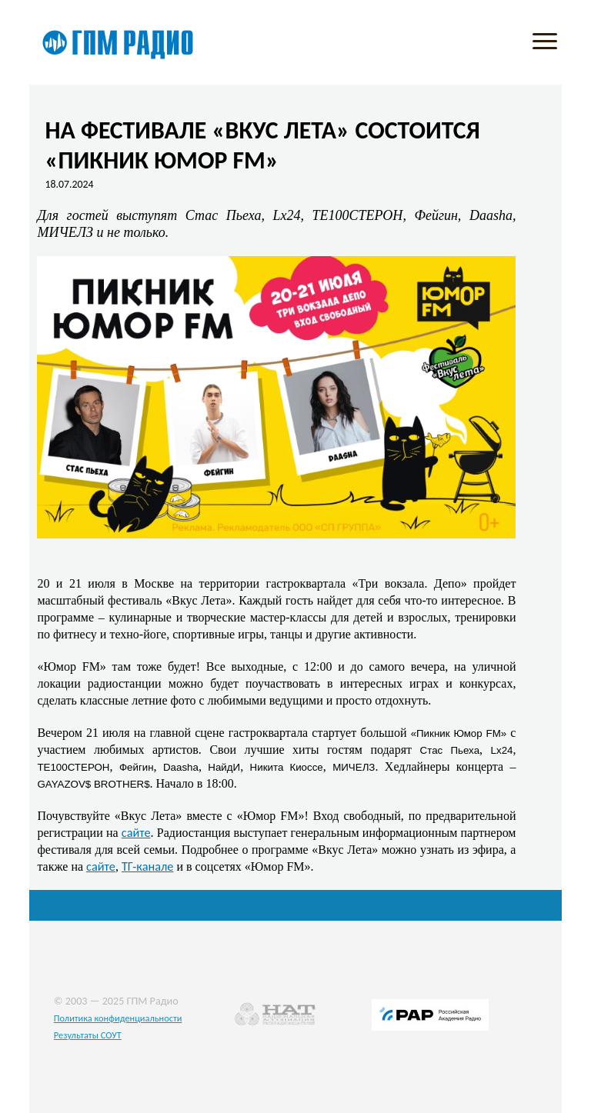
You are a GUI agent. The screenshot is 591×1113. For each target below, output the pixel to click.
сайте (136, 832)
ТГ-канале (148, 866)
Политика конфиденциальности (118, 1018)
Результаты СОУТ (88, 1035)
